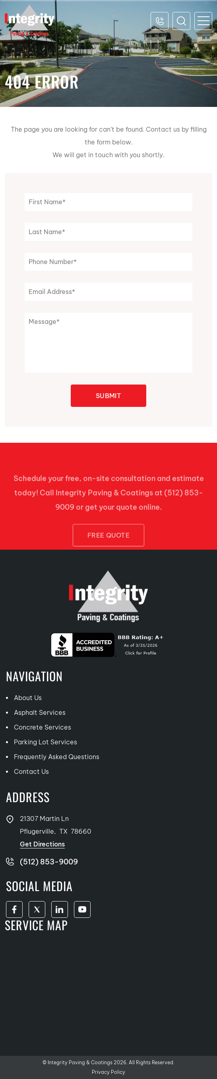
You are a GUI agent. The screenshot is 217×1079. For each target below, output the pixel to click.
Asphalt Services (40, 712)
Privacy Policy (108, 1072)
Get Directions (42, 844)
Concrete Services (42, 727)
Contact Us (31, 771)
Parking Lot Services (45, 742)
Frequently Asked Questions (56, 757)
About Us (28, 698)
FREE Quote (108, 545)
